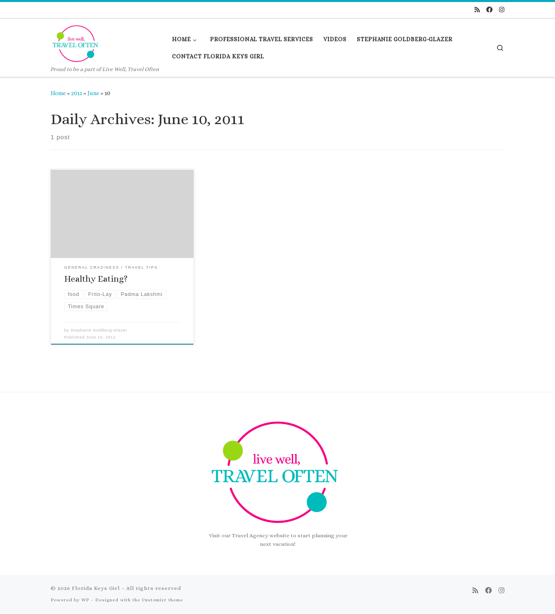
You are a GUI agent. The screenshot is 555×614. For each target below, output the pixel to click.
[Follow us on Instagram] (501, 10)
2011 (76, 93)
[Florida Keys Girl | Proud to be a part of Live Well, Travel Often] (76, 41)
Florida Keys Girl (96, 588)
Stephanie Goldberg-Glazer (99, 330)
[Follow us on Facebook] (489, 10)
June (93, 93)
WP (85, 600)
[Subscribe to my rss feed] (477, 10)
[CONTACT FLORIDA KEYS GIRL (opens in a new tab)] (218, 56)
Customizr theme (162, 600)
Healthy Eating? (96, 279)
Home (58, 93)
